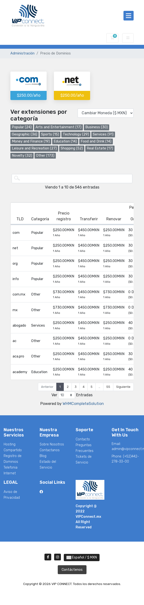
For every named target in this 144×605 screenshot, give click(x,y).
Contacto (83, 439)
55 (108, 387)
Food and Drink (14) (96, 141)
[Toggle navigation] (128, 15)
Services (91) (103, 134)
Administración (22, 53)
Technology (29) (76, 134)
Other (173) (45, 156)
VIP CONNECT (26, 38)
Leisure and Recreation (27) (34, 148)
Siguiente (123, 387)
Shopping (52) (72, 148)
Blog (43, 456)
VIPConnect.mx (88, 517)
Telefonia (10, 467)
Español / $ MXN (81, 557)
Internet (10, 473)
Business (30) (96, 127)
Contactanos (50, 450)
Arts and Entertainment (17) (58, 127)
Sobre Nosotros (52, 444)
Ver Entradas (72, 395)
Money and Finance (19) (31, 141)
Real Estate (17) (100, 148)
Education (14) (65, 141)
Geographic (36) (24, 134)
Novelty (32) (22, 156)
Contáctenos (72, 570)
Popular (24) (22, 127)
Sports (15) (50, 134)
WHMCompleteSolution (83, 403)
